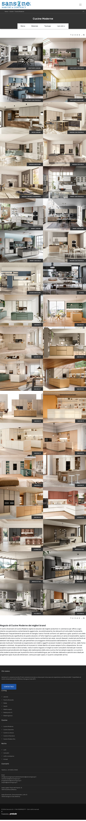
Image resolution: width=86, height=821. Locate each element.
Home (6, 11)
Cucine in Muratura (9, 737)
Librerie (5, 698)
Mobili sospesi (7, 710)
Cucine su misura (8, 734)
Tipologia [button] (47, 26)
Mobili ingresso (8, 717)
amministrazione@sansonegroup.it (25, 778)
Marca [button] (23, 26)
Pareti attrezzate (8, 701)
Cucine (11, 11)
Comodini (6, 754)
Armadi (5, 760)
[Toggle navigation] (80, 5)
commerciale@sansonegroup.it (10, 780)
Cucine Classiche (8, 731)
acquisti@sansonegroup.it (9, 783)
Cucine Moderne (19, 11)
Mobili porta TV (7, 713)
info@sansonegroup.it (8, 778)
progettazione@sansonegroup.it (11, 781)
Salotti (5, 707)
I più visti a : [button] (61, 26)
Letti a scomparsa (8, 757)
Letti (4, 751)
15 (84, 35)
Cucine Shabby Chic (9, 740)
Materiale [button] (34, 26)
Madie (5, 704)
